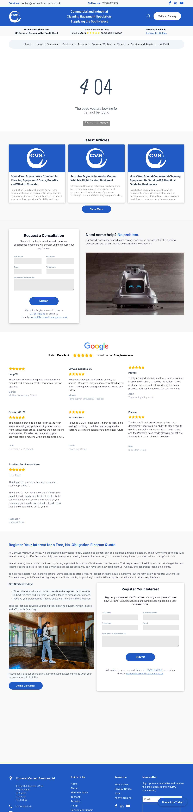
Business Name (150, 612)
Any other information (24, 277)
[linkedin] (175, 3)
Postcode (50, 256)
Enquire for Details (156, 33)
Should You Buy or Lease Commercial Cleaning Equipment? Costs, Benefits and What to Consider (34, 180)
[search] (149, 16)
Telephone (51, 267)
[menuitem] (29, 44)
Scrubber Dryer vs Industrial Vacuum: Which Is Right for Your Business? (94, 178)
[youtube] (181, 3)
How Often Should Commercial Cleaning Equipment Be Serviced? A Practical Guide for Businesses (155, 180)
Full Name (18, 256)
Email (16, 267)
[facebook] (170, 3)
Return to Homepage (96, 122)
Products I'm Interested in (114, 633)
